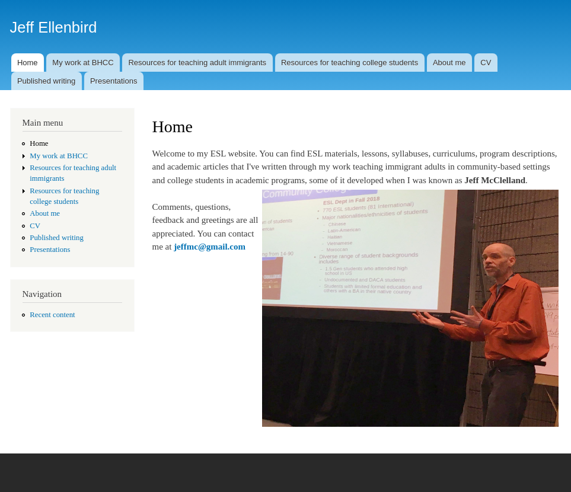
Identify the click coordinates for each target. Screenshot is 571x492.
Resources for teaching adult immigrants (197, 62)
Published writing (46, 80)
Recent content (52, 315)
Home (27, 62)
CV (485, 62)
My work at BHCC (82, 62)
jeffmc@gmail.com (209, 246)
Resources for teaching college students (349, 62)
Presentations (114, 80)
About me (449, 62)
